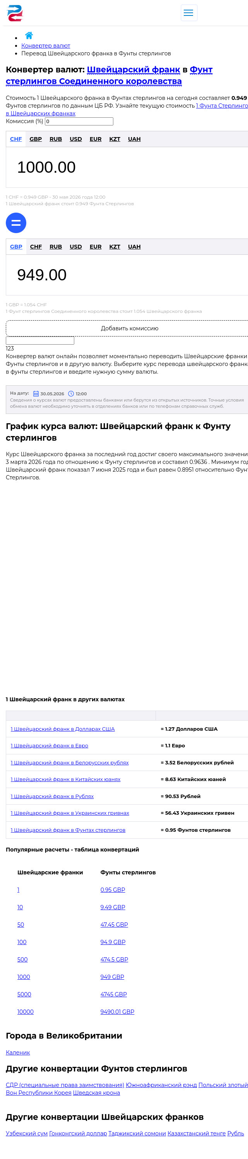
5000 (24, 994)
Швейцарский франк (133, 69)
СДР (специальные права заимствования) (65, 1085)
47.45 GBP (114, 924)
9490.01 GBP (118, 1011)
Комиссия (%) (24, 121)
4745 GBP (114, 994)
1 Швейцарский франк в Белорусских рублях (70, 762)
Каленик (18, 1052)
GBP (35, 139)
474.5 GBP (114, 959)
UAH (134, 139)
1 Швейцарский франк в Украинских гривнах (70, 813)
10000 (25, 1011)
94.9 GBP (113, 942)
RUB (56, 139)
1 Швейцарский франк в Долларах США (63, 729)
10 (20, 907)
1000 (23, 977)
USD (76, 139)
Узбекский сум (27, 1133)
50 (20, 924)
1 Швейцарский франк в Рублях (52, 796)
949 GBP (112, 977)
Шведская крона (96, 1092)
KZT (114, 139)
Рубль (235, 1133)
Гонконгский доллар (78, 1133)
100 (22, 942)
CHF (16, 139)
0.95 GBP (113, 889)
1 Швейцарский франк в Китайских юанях (65, 779)
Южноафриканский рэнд (161, 1085)
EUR (96, 139)
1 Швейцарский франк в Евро (49, 745)
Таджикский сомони (137, 1133)
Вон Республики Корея (39, 1092)
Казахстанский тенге (197, 1133)
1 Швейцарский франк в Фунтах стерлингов (68, 830)
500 (22, 959)
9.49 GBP (113, 907)
